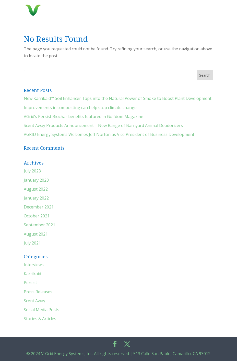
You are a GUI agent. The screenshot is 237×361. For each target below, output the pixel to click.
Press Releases (38, 292)
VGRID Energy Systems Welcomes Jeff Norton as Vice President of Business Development (109, 134)
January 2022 (36, 198)
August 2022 (36, 189)
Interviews (34, 264)
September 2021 (39, 225)
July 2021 (32, 243)
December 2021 (39, 207)
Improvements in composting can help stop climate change (80, 107)
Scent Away (34, 301)
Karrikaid (32, 273)
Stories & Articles (40, 318)
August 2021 (36, 234)
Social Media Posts (41, 309)
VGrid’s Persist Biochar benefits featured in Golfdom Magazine (83, 116)
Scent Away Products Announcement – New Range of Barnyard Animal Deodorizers (103, 125)
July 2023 (32, 171)
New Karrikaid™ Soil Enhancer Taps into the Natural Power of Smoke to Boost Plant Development (117, 98)
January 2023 (36, 180)
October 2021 (37, 216)
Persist (30, 282)
